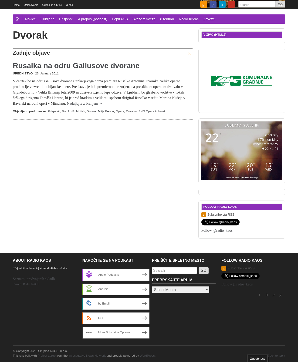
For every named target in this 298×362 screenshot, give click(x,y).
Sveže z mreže (144, 19)
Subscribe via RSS (217, 214)
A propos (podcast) (92, 19)
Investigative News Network (87, 355)
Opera (120, 111)
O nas (69, 4)
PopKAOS (120, 19)
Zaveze (209, 19)
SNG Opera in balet (152, 111)
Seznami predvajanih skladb (34, 279)
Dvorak (91, 111)
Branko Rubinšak (73, 111)
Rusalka (131, 111)
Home (16, 4)
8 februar (167, 19)
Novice (30, 19)
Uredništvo (23, 73)
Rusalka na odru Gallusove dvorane (76, 65)
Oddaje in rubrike (52, 4)
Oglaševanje (31, 4)
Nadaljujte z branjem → (85, 103)
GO (280, 4)
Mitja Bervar (106, 111)
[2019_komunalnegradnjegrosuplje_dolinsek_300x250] (242, 80)
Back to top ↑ (276, 355)
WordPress (147, 355)
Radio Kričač (189, 19)
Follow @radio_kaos (217, 230)
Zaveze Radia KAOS (26, 284)
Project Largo (46, 355)
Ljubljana (47, 19)
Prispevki (66, 19)
